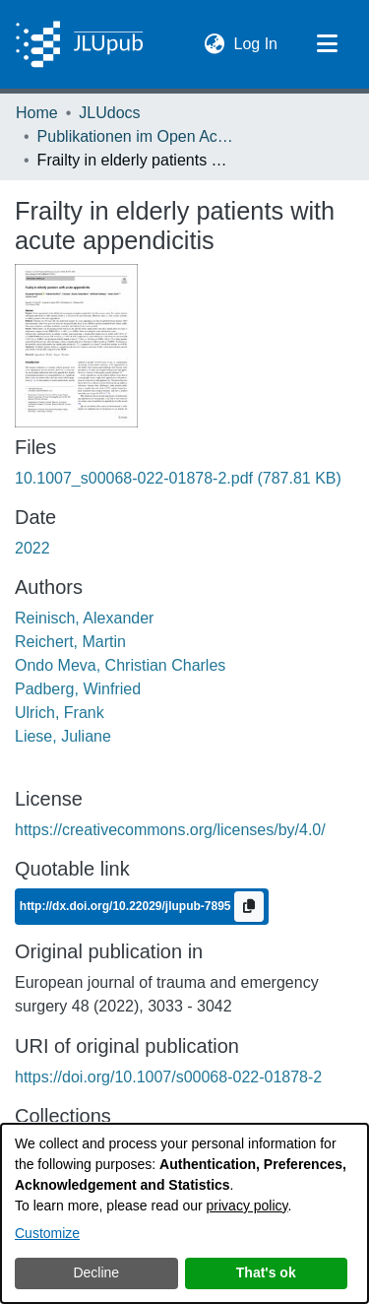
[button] (215, 44)
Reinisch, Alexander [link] (84, 618)
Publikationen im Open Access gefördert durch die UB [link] (135, 136)
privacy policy (247, 1205)
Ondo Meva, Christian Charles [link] (120, 665)
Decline (96, 1272)
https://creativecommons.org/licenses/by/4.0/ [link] (170, 829)
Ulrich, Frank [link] (59, 712)
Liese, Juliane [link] (63, 736)
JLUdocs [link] (109, 112)
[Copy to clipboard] (249, 906)
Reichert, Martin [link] (70, 641)
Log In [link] (256, 42)
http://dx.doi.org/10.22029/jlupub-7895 (127, 906)
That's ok (266, 1272)
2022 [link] (32, 548)
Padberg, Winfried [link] (78, 689)
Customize (47, 1233)
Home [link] (37, 112)
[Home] (79, 44)
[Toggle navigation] (326, 44)
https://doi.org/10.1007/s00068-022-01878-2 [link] (168, 1077)
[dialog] (184, 1213)
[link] (178, 478)
